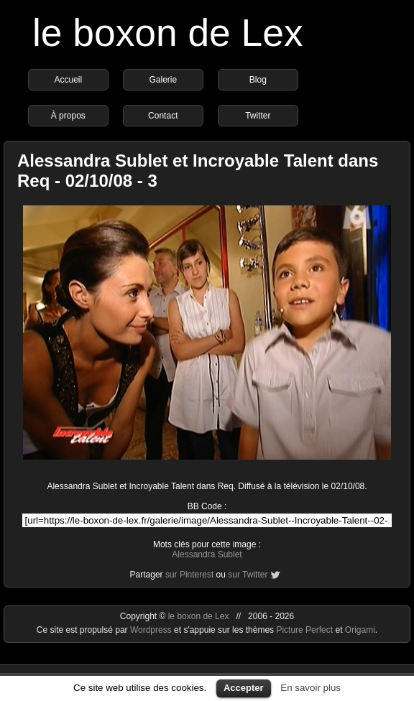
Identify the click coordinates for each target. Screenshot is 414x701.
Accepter (244, 687)
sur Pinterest (189, 575)
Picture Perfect (304, 630)
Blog (258, 80)
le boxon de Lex (167, 32)
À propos (68, 116)
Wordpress (152, 630)
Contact (163, 116)
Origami (360, 630)
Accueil (68, 80)
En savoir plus (310, 687)
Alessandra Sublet (207, 554)
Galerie (163, 80)
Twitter (257, 116)
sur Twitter (247, 575)
